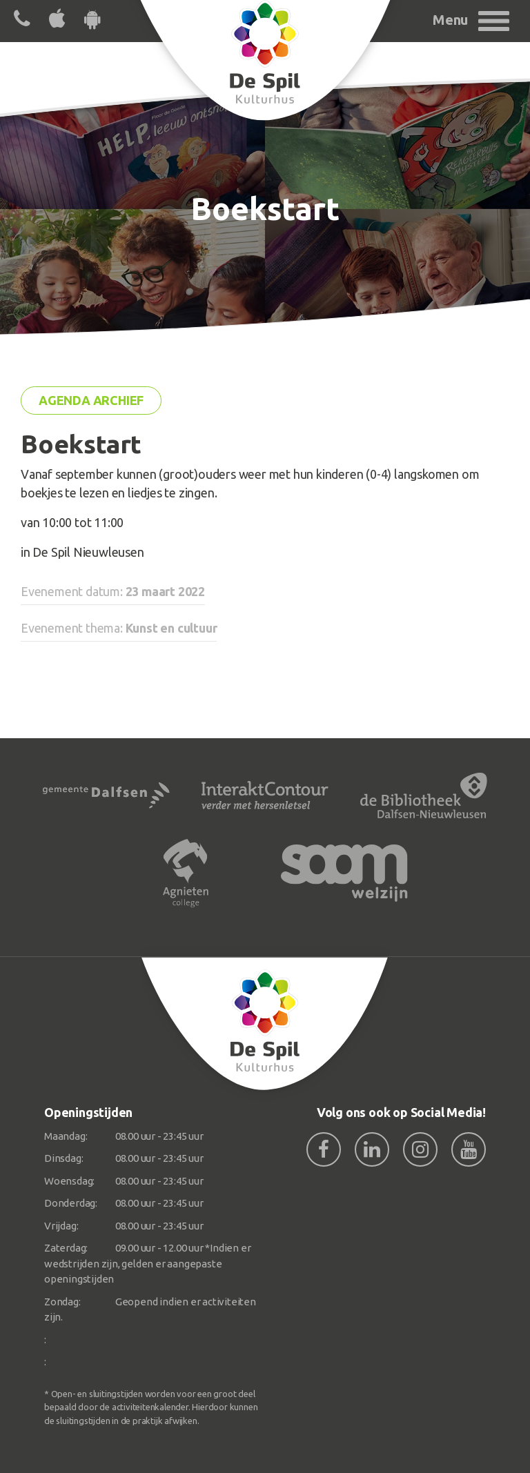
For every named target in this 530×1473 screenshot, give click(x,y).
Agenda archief (91, 400)
